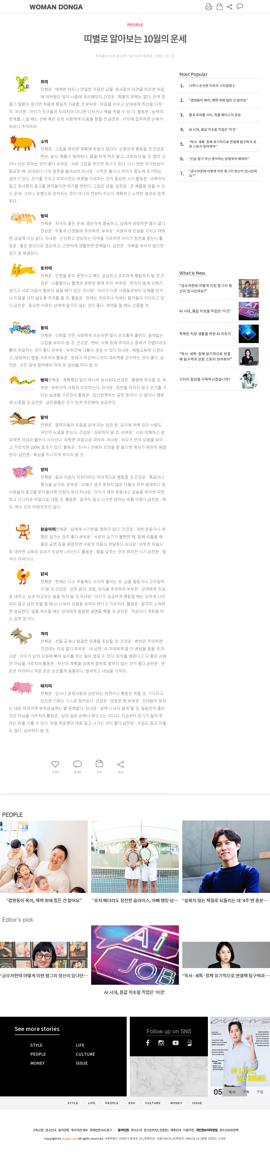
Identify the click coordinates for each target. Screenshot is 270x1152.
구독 (246, 1091)
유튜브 (176, 1042)
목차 (232, 1091)
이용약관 (188, 1130)
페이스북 (147, 1042)
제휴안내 (175, 1130)
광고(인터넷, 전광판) (156, 1130)
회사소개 (136, 1130)
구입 (259, 1091)
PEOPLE (135, 24)
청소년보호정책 (229, 1130)
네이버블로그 (189, 1042)
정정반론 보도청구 (101, 1130)
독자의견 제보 (79, 1130)
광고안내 (50, 1130)
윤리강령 (63, 1130)
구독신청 (38, 1130)
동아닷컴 (123, 1130)
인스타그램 (161, 1042)
